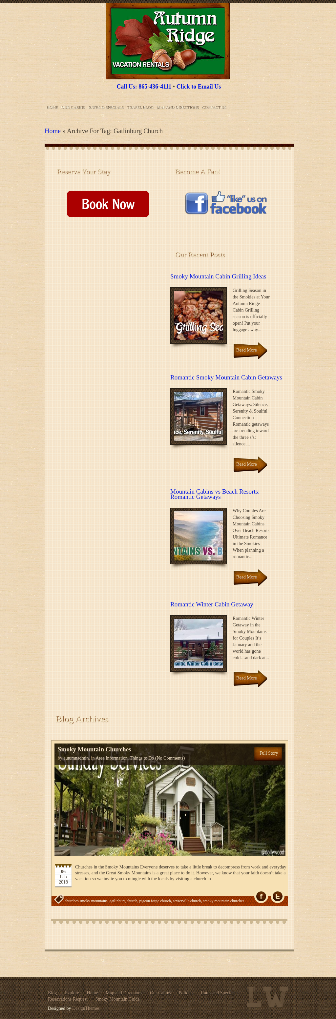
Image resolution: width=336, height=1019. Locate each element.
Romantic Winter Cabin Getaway (211, 604)
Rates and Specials (218, 992)
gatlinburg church (123, 901)
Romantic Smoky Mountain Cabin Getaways (226, 377)
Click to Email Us (199, 86)
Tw (277, 896)
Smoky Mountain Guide (117, 999)
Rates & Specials (105, 107)
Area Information (111, 758)
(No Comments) (169, 758)
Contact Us (214, 107)
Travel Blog (140, 107)
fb (261, 896)
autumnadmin (76, 758)
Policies (186, 992)
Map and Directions (178, 107)
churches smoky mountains (86, 901)
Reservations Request (68, 999)
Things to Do (142, 758)
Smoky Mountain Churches (94, 749)
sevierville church (187, 901)
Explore (72, 992)
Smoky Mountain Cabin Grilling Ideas (218, 276)
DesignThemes (86, 1008)
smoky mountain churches (223, 901)
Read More (246, 350)
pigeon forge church (155, 901)
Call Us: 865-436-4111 (143, 86)
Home (52, 107)
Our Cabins (73, 107)
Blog (52, 992)
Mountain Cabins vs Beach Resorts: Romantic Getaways (215, 494)
